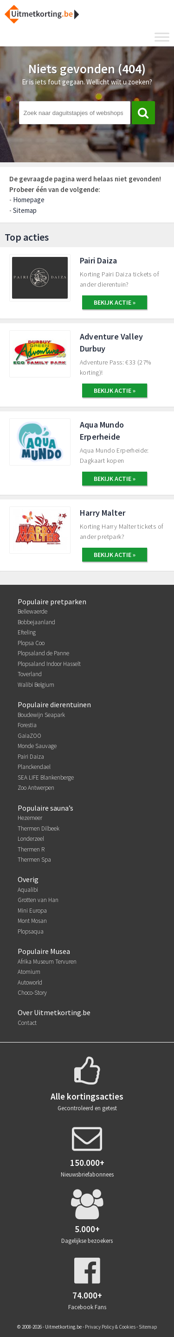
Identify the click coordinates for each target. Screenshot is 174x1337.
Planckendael (34, 767)
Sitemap (25, 210)
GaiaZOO (29, 736)
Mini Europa (32, 911)
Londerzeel (31, 839)
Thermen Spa (34, 860)
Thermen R (31, 849)
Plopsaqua (31, 931)
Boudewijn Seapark (41, 715)
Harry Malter (102, 512)
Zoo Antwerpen (36, 788)
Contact (27, 1023)
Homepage (29, 199)
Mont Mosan (32, 921)
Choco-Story (32, 993)
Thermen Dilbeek (38, 828)
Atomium (29, 972)
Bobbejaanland (36, 622)
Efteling (27, 632)
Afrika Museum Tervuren (47, 962)
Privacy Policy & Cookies (110, 1327)
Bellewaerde (32, 611)
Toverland (30, 674)
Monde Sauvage (37, 746)
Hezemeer (30, 818)
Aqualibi (28, 890)
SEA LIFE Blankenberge (46, 777)
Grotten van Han (38, 900)
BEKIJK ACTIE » (114, 302)
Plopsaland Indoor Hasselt (49, 664)
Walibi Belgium (36, 685)
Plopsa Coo (31, 643)
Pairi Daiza (98, 260)
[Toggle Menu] (162, 36)
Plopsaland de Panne (43, 653)
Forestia (27, 725)
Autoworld (30, 982)
